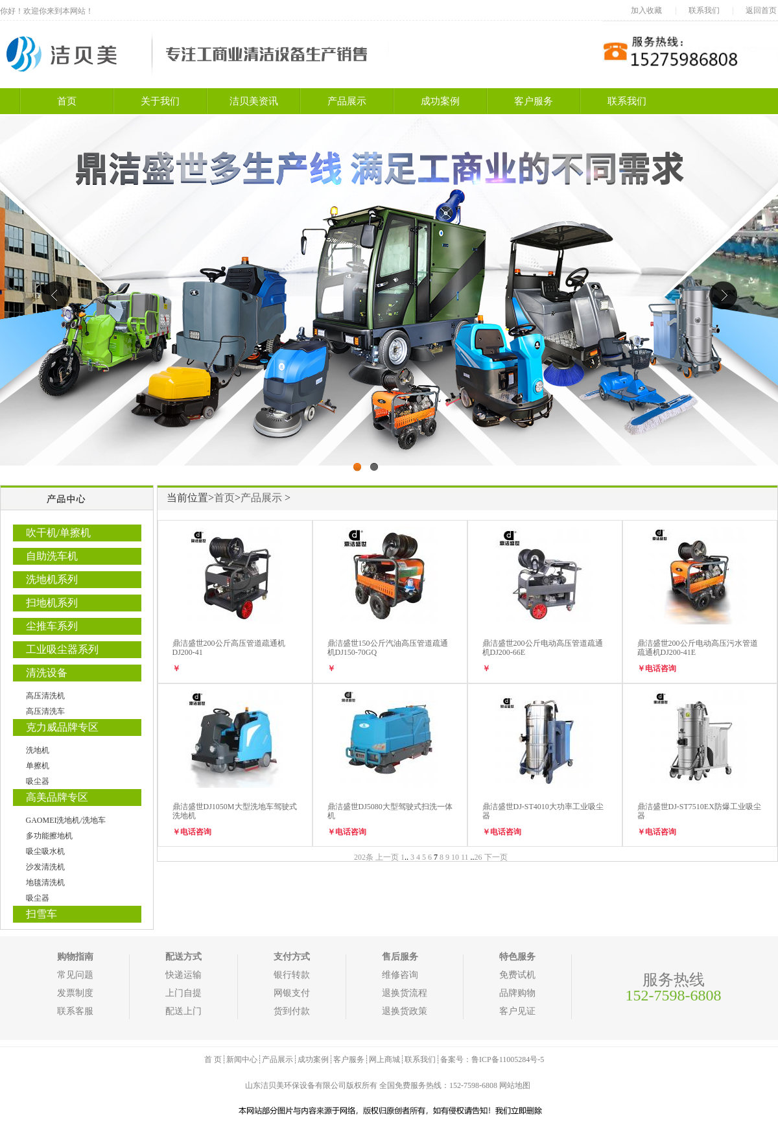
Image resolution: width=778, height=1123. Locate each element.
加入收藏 (646, 10)
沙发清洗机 (45, 866)
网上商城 (384, 1059)
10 (455, 857)
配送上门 (183, 1011)
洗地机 (37, 750)
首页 (67, 101)
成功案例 (440, 101)
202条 (363, 857)
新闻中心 (241, 1059)
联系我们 (704, 10)
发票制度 (75, 993)
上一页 (387, 857)
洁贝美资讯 (254, 101)
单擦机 (37, 765)
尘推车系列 (52, 626)
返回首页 (761, 10)
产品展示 (346, 101)
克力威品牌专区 (62, 727)
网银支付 (292, 993)
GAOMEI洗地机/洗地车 (66, 820)
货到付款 (292, 1011)
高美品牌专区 (57, 797)
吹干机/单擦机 (58, 532)
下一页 (496, 857)
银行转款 (292, 975)
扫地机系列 (52, 602)
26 (478, 857)
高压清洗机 (45, 695)
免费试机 (517, 975)
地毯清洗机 (45, 882)
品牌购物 (517, 993)
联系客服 (75, 1011)
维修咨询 (400, 975)
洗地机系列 (52, 579)
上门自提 (183, 993)
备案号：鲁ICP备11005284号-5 (492, 1059)
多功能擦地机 (49, 835)
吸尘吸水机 (45, 851)
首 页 (213, 1059)
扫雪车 (41, 913)
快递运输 (183, 975)
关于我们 (160, 101)
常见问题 (75, 975)
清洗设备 (46, 672)
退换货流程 (404, 993)
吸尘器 (37, 781)
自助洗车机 (52, 556)
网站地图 (514, 1085)
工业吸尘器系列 (62, 649)
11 (465, 857)
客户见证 (517, 1011)
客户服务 (533, 101)
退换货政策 (404, 1011)
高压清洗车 (45, 711)
